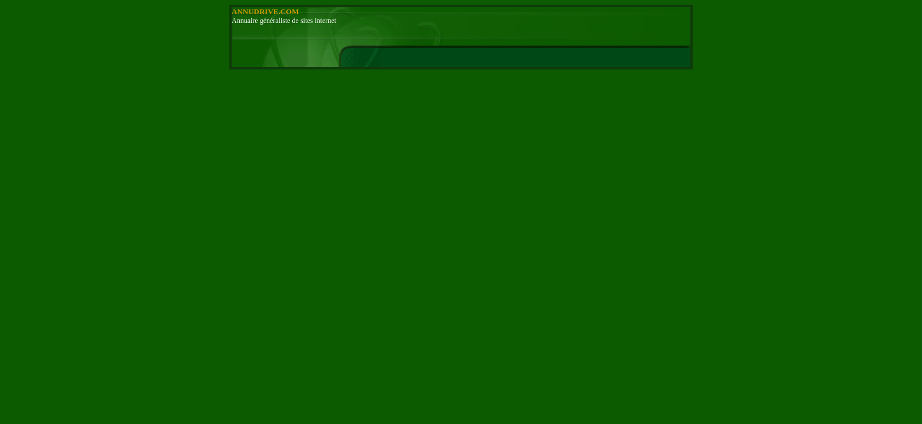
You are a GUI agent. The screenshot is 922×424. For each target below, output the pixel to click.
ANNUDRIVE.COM (265, 11)
